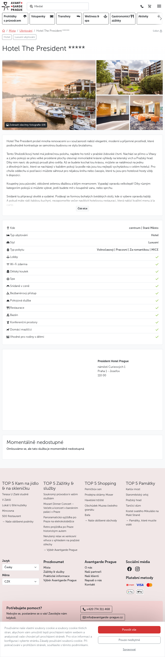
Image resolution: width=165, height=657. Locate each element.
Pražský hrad (133, 500)
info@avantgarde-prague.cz (103, 617)
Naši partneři (93, 571)
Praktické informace (56, 576)
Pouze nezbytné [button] (129, 640)
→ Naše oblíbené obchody (101, 520)
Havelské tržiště (94, 500)
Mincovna (8, 510)
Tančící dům (133, 505)
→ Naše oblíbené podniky (17, 521)
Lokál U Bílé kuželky (14, 505)
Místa (46, 567)
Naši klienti (92, 576)
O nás (88, 567)
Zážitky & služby (53, 571)
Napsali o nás (93, 580)
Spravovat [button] (129, 649)
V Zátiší (6, 499)
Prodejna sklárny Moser (99, 494)
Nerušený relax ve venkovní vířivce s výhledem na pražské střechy (61, 540)
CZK (7, 581)
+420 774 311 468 (96, 609)
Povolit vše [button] (129, 629)
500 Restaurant (11, 516)
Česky (8, 567)
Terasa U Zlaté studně (15, 494)
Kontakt (90, 584)
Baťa (87, 515)
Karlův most (133, 489)
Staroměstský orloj (137, 494)
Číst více (82, 208)
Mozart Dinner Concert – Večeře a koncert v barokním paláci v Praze (60, 508)
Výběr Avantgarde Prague (60, 580)
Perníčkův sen (93, 489)
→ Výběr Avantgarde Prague (60, 550)
